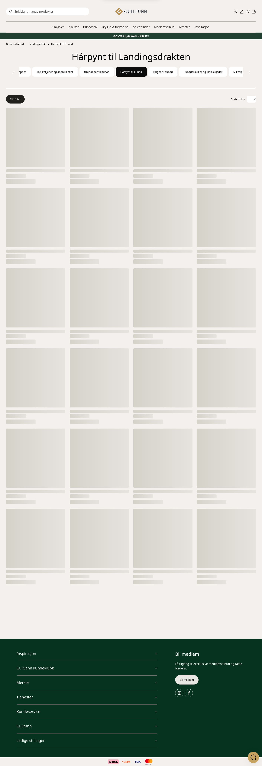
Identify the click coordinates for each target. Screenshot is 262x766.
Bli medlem (187, 679)
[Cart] (253, 11)
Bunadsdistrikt (15, 44)
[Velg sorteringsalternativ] (251, 99)
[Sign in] (242, 11)
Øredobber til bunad (96, 72)
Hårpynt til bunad (62, 44)
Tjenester (25, 697)
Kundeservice (28, 711)
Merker (23, 682)
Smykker (58, 27)
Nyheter (184, 27)
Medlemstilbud (164, 27)
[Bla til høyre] (248, 72)
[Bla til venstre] (13, 72)
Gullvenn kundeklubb (35, 668)
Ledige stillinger (31, 740)
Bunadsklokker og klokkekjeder (203, 72)
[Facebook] (188, 693)
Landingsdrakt (38, 44)
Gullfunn (24, 726)
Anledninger (141, 27)
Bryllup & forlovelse (115, 27)
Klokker (74, 27)
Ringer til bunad (163, 72)
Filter (15, 99)
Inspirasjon (201, 27)
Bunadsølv (90, 27)
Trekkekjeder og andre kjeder (55, 72)
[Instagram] (179, 693)
